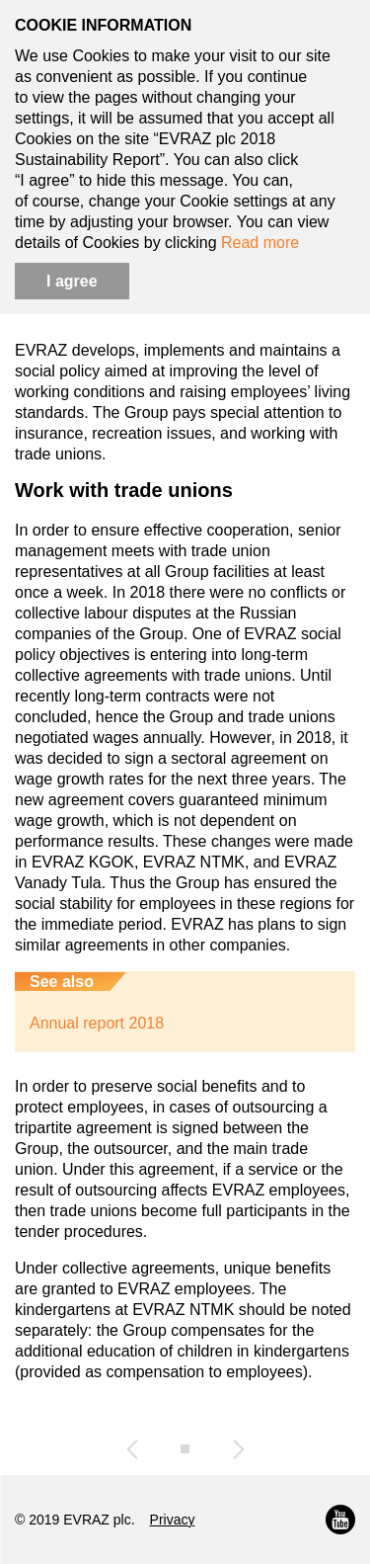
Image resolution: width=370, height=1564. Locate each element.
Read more (260, 242)
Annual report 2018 (97, 1023)
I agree (72, 281)
